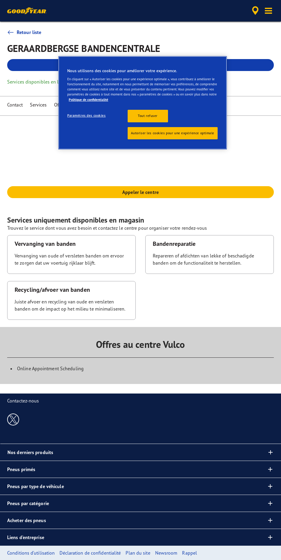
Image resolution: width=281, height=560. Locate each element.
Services (38, 105)
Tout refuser (148, 116)
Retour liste (24, 32)
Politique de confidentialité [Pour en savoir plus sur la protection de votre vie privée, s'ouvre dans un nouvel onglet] (88, 100)
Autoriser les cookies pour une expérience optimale (172, 133)
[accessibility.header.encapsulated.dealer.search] (254, 10)
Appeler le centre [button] (140, 192)
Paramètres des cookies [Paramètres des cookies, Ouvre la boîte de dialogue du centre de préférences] (86, 115)
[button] (268, 10)
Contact (15, 105)
